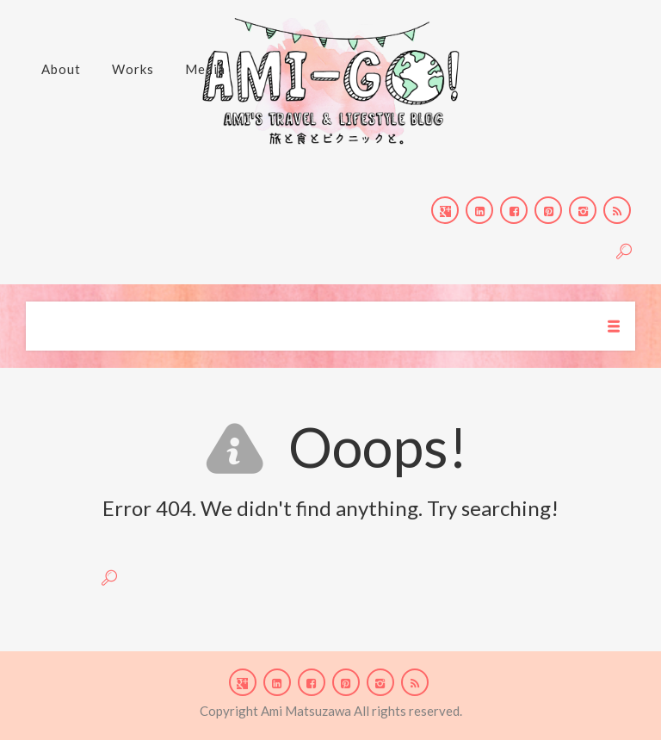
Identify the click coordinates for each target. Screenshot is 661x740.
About (61, 69)
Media (205, 69)
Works (133, 69)
